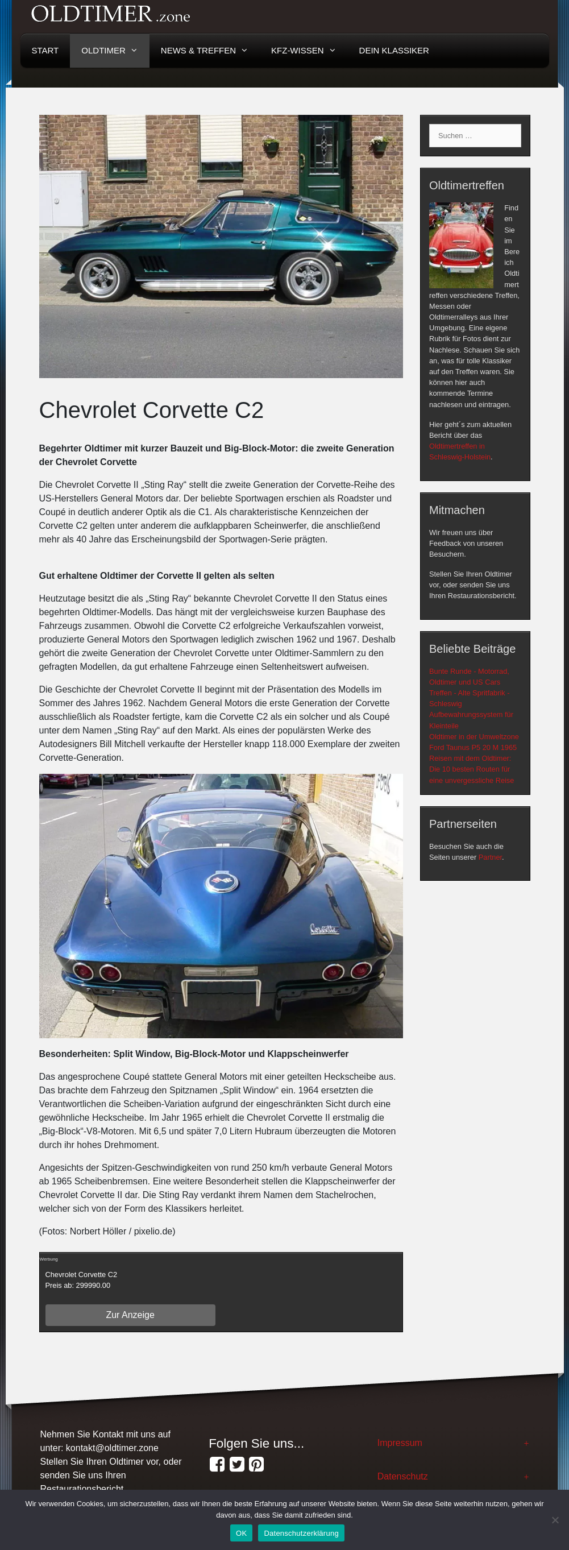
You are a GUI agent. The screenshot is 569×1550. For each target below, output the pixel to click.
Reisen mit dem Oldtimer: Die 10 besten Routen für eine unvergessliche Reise (471, 769)
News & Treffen (210, 51)
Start (45, 50)
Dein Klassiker (394, 50)
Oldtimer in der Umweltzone (474, 736)
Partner (490, 857)
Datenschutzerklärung (301, 1533)
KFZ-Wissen (309, 51)
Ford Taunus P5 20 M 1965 (473, 747)
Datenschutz (402, 1476)
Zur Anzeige (130, 1315)
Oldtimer (115, 51)
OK (241, 1533)
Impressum (399, 1443)
